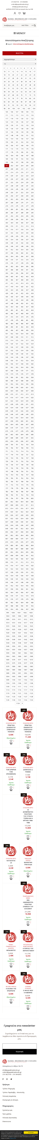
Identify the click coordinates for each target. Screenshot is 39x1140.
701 (17, 445)
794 (32, 495)
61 (17, 92)
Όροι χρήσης (6, 1114)
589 (27, 381)
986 (32, 603)
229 (27, 179)
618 (22, 398)
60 (13, 92)
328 (12, 236)
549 (7, 361)
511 (27, 337)
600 (22, 387)
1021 (19, 626)
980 (32, 599)
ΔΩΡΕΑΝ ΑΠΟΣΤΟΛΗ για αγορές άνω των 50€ (19, 9)
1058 (31, 650)
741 (7, 468)
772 (12, 485)
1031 (19, 633)
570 (22, 371)
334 (12, 240)
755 (17, 475)
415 (27, 283)
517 (27, 340)
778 (12, 488)
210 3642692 (24, 2)
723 (7, 458)
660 (22, 421)
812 (32, 505)
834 (22, 518)
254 (32, 192)
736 (12, 465)
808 (12, 505)
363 (7, 256)
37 (17, 82)
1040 (13, 639)
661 (27, 421)
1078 (31, 663)
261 (7, 199)
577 (27, 374)
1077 (25, 663)
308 (32, 223)
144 (22, 132)
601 (27, 387)
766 (12, 482)
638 (32, 408)
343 (27, 243)
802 (12, 502)
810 (22, 505)
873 (7, 542)
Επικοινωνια (6, 1121)
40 (30, 82)
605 (17, 391)
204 (22, 166)
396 (22, 273)
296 (32, 216)
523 (27, 344)
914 (32, 562)
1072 (25, 660)
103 (29, 108)
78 (21, 98)
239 (17, 186)
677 (17, 431)
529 (27, 347)
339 (7, 243)
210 (22, 169)
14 (21, 72)
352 (12, 250)
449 (17, 303)
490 (12, 327)
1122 (25, 693)
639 (7, 411)
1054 (7, 650)
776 (32, 485)
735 (7, 465)
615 (7, 398)
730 (12, 461)
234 (22, 182)
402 (22, 277)
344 (32, 243)
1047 (25, 643)
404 (32, 277)
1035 (13, 636)
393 (7, 273)
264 (22, 199)
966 (22, 592)
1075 (13, 663)
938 (32, 576)
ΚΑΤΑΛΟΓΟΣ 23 (11, 862)
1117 (25, 690)
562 (12, 367)
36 (13, 82)
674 (32, 428)
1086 (19, 670)
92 (13, 105)
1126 (19, 697)
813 (7, 508)
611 (17, 394)
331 (27, 236)
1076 (19, 663)
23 (26, 75)
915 (7, 566)
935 (17, 576)
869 (17, 539)
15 (26, 72)
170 (32, 145)
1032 (25, 633)
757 (27, 475)
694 (12, 441)
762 (22, 478)
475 (27, 317)
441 (7, 300)
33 (34, 78)
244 (12, 189)
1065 (13, 656)
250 (12, 192)
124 (12, 122)
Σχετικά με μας (7, 1110)
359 (17, 253)
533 (17, 350)
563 (17, 367)
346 (12, 246)
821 (17, 512)
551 (17, 361)
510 (22, 337)
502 (12, 334)
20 (13, 75)
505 (27, 334)
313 (27, 226)
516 (22, 340)
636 (22, 408)
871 (27, 539)
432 (22, 293)
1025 (13, 629)
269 (17, 203)
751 (27, 471)
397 (27, 273)
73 (34, 95)
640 (12, 411)
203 (17, 166)
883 (27, 545)
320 (32, 229)
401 (17, 277)
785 (17, 492)
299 (17, 219)
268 (12, 203)
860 (32, 532)
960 (22, 589)
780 (22, 488)
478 (12, 320)
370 (12, 260)
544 (12, 357)
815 (17, 508)
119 (17, 119)
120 (22, 119)
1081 (19, 666)
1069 (7, 660)
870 (22, 539)
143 (17, 132)
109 (27, 112)
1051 (19, 646)
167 (17, 145)
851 (17, 529)
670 (12, 428)
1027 (25, 629)
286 (12, 213)
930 (22, 572)
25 (34, 75)
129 (7, 125)
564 (22, 367)
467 (17, 313)
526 (12, 347)
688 (12, 438)
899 (17, 555)
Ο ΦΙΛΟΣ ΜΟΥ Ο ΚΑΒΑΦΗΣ (28, 991)
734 (32, 461)
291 (7, 216)
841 (27, 522)
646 (12, 414)
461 (17, 310)
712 (12, 451)
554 (32, 361)
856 (12, 532)
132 (22, 125)
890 (32, 549)
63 (26, 92)
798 (22, 498)
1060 (13, 653)
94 (21, 105)
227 (17, 179)
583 (27, 377)
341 (17, 243)
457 (27, 307)
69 (17, 95)
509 (17, 337)
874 (12, 542)
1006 (19, 616)
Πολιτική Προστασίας (9, 1118)
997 (27, 609)
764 (32, 478)
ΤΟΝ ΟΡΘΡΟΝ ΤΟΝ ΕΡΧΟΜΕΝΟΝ (11, 772)
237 (7, 186)
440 (32, 297)
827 (17, 515)
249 (7, 192)
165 (7, 145)
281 (17, 209)
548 (32, 357)
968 (32, 592)
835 (27, 518)
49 (34, 85)
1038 (31, 636)
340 (12, 243)
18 (4, 75)
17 (34, 72)
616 (12, 398)
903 (7, 559)
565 (27, 367)
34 (4, 82)
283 (27, 209)
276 (22, 206)
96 (30, 105)
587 (17, 381)
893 (17, 552)
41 (34, 82)
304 (12, 223)
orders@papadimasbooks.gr (20, 4)
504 (22, 334)
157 (27, 139)
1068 (31, 656)
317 (17, 229)
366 (22, 256)
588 (22, 381)
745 (27, 468)
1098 (31, 676)
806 (32, 502)
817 (27, 508)
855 (7, 532)
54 (21, 88)
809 (17, 505)
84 (13, 102)
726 (22, 458)
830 (32, 515)
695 (17, 441)
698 (32, 441)
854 (32, 529)
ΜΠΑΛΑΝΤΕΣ (11, 950)
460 (12, 310)
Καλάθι (24, 13)
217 (27, 172)
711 (7, 451)
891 (7, 552)
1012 (25, 619)
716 (32, 451)
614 (32, 394)
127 (27, 122)
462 (22, 310)
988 (12, 606)
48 (30, 85)
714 (22, 451)
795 (7, 498)
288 (22, 213)
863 (17, 535)
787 (27, 492)
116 (32, 115)
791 (17, 495)
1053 (31, 646)
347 (17, 246)
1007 (25, 616)
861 (7, 535)
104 (34, 108)
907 (27, 559)
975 (7, 599)
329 (17, 236)
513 (7, 340)
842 (32, 522)
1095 (13, 676)
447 (7, 303)
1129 (7, 700)
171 (7, 149)
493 (27, 327)
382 (12, 266)
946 (12, 582)
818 (32, 508)
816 (22, 508)
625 (27, 401)
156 (22, 139)
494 (32, 327)
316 (12, 229)
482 (32, 320)
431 (17, 293)
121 (27, 119)
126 (22, 122)
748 (12, 471)
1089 (7, 673)
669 (7, 428)
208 (12, 169)
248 (32, 189)
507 (7, 337)
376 (12, 263)
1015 (13, 623)
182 (32, 152)
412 (12, 283)
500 (32, 330)
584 (32, 377)
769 (27, 482)
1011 (19, 619)
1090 (13, 673)
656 (32, 418)
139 (27, 129)
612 (22, 394)
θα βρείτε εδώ (13, 1138)
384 (22, 266)
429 (7, 293)
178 (12, 152)
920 (32, 566)
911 (17, 562)
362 (32, 253)
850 (12, 529)
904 (12, 559)
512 (32, 337)
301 (27, 219)
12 (13, 72)
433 (27, 293)
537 (7, 354)
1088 (31, 670)
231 (7, 182)
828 (22, 515)
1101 (19, 680)
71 (26, 95)
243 (7, 189)
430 (12, 293)
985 (27, 603)
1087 (25, 670)
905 (17, 559)
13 (17, 72)
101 (18, 108)
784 (12, 492)
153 (7, 139)
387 (7, 270)
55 (26, 88)
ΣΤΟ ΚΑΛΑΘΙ (11, 743)
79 (26, 98)
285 (7, 213)
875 (17, 542)
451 (27, 303)
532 (12, 350)
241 (27, 186)
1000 (13, 613)
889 (27, 549)
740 (32, 465)
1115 (13, 690)
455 (17, 307)
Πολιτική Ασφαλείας (9, 1096)
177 (7, 152)
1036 (19, 636)
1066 (19, 656)
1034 (7, 636)
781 (27, 488)
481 (27, 320)
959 (17, 589)
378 (22, 263)
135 (7, 129)
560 (32, 364)
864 (22, 535)
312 (22, 226)
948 (22, 582)
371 (17, 260)
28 (13, 78)
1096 (19, 676)
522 (22, 344)
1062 (25, 653)
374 (32, 260)
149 (17, 135)
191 (17, 159)
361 (27, 253)
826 (12, 515)
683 (17, 434)
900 (22, 555)
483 (7, 324)
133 (27, 125)
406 (12, 280)
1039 (7, 639)
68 (13, 95)
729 (7, 461)
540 (22, 354)
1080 (13, 666)
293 (17, 216)
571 (27, 371)
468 (22, 313)
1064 (7, 656)
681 (7, 434)
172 (12, 149)
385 (27, 266)
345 (7, 246)
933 (7, 576)
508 (12, 337)
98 (4, 108)
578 (32, 374)
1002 (25, 613)
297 (7, 219)
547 (27, 357)
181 (27, 152)
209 (17, 169)
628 (12, 404)
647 (17, 414)
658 (12, 421)
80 (30, 98)
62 (21, 92)
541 (27, 354)
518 (32, 340)
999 (7, 613)
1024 (7, 629)
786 (22, 492)
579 (7, 377)
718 (12, 455)
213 (7, 172)
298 (12, 219)
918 (22, 566)
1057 (25, 650)
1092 (25, 673)
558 (22, 364)
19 (9, 75)
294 (22, 216)
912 (22, 562)
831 (7, 518)
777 (7, 488)
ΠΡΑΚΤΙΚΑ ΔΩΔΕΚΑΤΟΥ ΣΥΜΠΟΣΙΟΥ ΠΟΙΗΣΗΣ (11, 728)
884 (32, 545)
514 (12, 340)
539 (17, 354)
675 (7, 431)
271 (27, 203)
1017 (25, 623)
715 (27, 451)
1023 (31, 626)
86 (21, 102)
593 (17, 384)
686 (32, 434)
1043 (31, 639)
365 (17, 256)
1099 (7, 680)
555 (7, 364)
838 (12, 522)
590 (32, 381)
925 (27, 569)
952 (12, 586)
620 (32, 398)
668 (32, 424)
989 (17, 606)
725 (17, 458)
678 (22, 431)
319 (27, 229)
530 (32, 347)
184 (12, 156)
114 (22, 115)
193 (27, 159)
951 (7, 586)
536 (32, 350)
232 (12, 182)
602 (32, 387)
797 (17, 498)
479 (17, 320)
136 (12, 129)
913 (27, 562)
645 (7, 414)
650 (32, 414)
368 (32, 256)
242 (32, 186)
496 (12, 330)
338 (32, 240)
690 (22, 438)
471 (7, 317)
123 (7, 122)
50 (4, 88)
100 (13, 108)
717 (7, 455)
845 (17, 525)
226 (12, 179)
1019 (7, 626)
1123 (31, 693)
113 (17, 115)
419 (17, 287)
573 (7, 374)
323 (17, 233)
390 (22, 270)
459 (7, 310)
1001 (19, 613)
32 (30, 78)
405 (7, 280)
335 (17, 240)
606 (22, 391)
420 (22, 287)
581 (17, 377)
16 (30, 72)
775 (27, 485)
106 (12, 112)
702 (22, 445)
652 (12, 418)
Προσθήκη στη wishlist (11, 741)
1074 (7, 663)
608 (32, 391)
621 (7, 401)
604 (12, 391)
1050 (13, 646)
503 (17, 334)
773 (17, 485)
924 (22, 569)
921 (7, 569)
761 (17, 478)
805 (27, 502)
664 (12, 424)
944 (32, 579)
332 (32, 236)
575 (17, 374)
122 (32, 119)
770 (32, 482)
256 (12, 196)
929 (17, 572)
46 (21, 85)
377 (17, 263)
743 (17, 468)
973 (27, 596)
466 (12, 313)
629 (17, 404)
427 (27, 290)
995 (17, 609)
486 (22, 324)
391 (27, 270)
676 (12, 431)
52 (13, 88)
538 (12, 354)
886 (12, 549)
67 (9, 95)
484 (12, 324)
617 (17, 398)
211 (27, 169)
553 (27, 361)
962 (32, 589)
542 (32, 354)
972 (22, 596)
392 (32, 270)
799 (27, 498)
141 (7, 132)
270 (22, 203)
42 (4, 85)
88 (30, 102)
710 (32, 448)
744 (22, 468)
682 (12, 434)
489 (7, 327)
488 (32, 324)
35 (9, 82)
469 (27, 313)
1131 (19, 700)
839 (17, 522)
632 (32, 404)
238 (12, 186)
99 (9, 108)
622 (12, 401)
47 (26, 85)
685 (27, 434)
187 (27, 156)
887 (17, 549)
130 (12, 125)
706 (12, 448)
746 (32, 468)
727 (27, 458)
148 (12, 135)
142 (12, 132)
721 (27, 455)
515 (17, 340)
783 (7, 492)
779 (17, 488)
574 (12, 374)
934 (12, 576)
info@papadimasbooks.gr (20, 7)
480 (22, 320)
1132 (25, 700)
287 (17, 213)
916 (12, 566)
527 (17, 347)
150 (22, 135)
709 (27, 448)
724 (12, 458)
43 (9, 85)
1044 (7, 643)
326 (32, 233)
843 (7, 525)
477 (7, 320)
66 (4, 95)
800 (32, 498)
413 (17, 283)
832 (12, 518)
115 (27, 115)
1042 (25, 639)
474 (22, 317)
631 (27, 404)
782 (32, 488)
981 (7, 603)
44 (13, 85)
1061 (19, 653)
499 (27, 330)
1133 (31, 700)
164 (32, 142)
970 (12, 596)
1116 (19, 690)
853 (27, 529)
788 (32, 492)
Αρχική (9, 44)
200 (32, 162)
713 (17, 451)
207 (7, 169)
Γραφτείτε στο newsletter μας (19, 1027)
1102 (25, 680)
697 (27, 441)
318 (22, 229)
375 (7, 263)
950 (32, 582)
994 (12, 609)
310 (12, 226)
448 (12, 303)
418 (12, 287)
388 (12, 270)
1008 (31, 616)
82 (4, 102)
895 (27, 552)
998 (32, 609)
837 (7, 522)
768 (22, 482)
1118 (31, 690)
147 (7, 135)
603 (7, 391)
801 (7, 502)
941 (17, 579)
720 (22, 455)
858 (22, 532)
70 (21, 95)
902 (32, 555)
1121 (19, 693)
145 (27, 132)
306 (22, 223)
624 (22, 401)
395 (17, 273)
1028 (31, 629)
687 (7, 438)
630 (22, 404)
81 (34, 98)
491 (17, 327)
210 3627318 (15, 2)
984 (22, 603)
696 (22, 441)
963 (7, 592)
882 (22, 545)
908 (32, 559)
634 (12, 408)
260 (32, 196)
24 (30, 75)
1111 (19, 687)
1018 (31, 623)
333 (7, 240)
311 (17, 226)
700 (12, 445)
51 (9, 88)
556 (12, 364)
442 (12, 300)
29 (17, 78)
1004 (7, 616)
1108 (31, 683)
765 (7, 482)
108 (22, 112)
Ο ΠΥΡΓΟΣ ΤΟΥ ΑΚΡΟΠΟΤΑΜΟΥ (28, 950)
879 (7, 545)
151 (27, 135)
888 (22, 549)
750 (22, 471)
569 (17, 371)
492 (22, 327)
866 (32, 535)
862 (12, 535)
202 (12, 166)
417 (7, 287)
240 (22, 186)
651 (7, 418)
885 (7, 549)
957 (7, 589)
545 (17, 357)
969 (7, 596)
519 (7, 344)
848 (32, 525)
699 (7, 445)
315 (7, 229)
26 (4, 78)
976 (12, 599)
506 (32, 334)
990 (22, 606)
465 (7, 313)
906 (22, 559)
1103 (31, 680)
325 (27, 233)
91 (9, 105)
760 (12, 478)
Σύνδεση (15, 13)
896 (32, 552)
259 (27, 196)
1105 (13, 683)
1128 (31, 697)
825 (7, 515)
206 (32, 166)
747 (7, 471)
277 (27, 206)
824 (32, 512)
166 (12, 145)
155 (17, 139)
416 (32, 283)
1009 (7, 619)
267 (7, 203)
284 (32, 209)
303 (7, 223)
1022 (25, 626)
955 (27, 586)
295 (27, 216)
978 (22, 599)
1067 (25, 656)
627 (7, 404)
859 (27, 532)
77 (17, 98)
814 (12, 508)
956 (32, 586)
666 (22, 424)
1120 (13, 693)
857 (17, 532)
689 (17, 438)
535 (27, 350)
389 (17, 270)
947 (17, 582)
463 (27, 310)
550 (12, 361)
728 (32, 458)
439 (27, 297)
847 (27, 525)
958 (12, 589)
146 (32, 132)
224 (32, 176)
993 (7, 609)
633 (7, 408)
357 (7, 253)
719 (17, 455)
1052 (25, 646)
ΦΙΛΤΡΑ (19, 53)
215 (17, 172)
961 (27, 589)
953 (17, 586)
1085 (13, 670)
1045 (13, 643)
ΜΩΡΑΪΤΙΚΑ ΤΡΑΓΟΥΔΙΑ (28, 863)
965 (17, 592)
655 (27, 418)
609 (7, 394)
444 (22, 300)
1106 (19, 683)
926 (32, 569)
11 (9, 72)
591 (7, 384)
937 (27, 576)
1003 (31, 613)
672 (22, 428)
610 (12, 394)
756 (22, 475)
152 (32, 135)
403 (27, 277)
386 (32, 266)
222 (22, 176)
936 (22, 576)
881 (17, 545)
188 (32, 156)
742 (12, 468)
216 (22, 172)
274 (12, 206)
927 (7, 572)
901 (27, 555)
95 (26, 105)
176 (32, 149)
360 (22, 253)
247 (27, 189)
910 (12, 562)
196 (12, 162)
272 (32, 203)
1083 (31, 666)
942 (22, 579)
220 (12, 176)
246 (22, 189)
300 (22, 219)
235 (27, 182)
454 (12, 307)
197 (17, 162)
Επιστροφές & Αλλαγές (10, 1100)
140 (32, 129)
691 (27, 438)
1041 (19, 639)
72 (30, 95)
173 (17, 149)
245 (17, 189)
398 (32, 273)
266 (32, 199)
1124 (7, 697)
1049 (7, 646)
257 (17, 196)
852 (22, 529)
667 (27, 424)
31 (26, 78)
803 (17, 502)
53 (17, 88)
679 (27, 431)
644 (32, 411)
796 (12, 498)
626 (32, 401)
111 (7, 115)
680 (32, 431)
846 (22, 525)
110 (32, 112)
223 (27, 176)
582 (22, 377)
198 (22, 162)
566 (32, 367)
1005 (13, 616)
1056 (19, 650)
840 (22, 522)
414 (22, 283)
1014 (7, 623)
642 (22, 411)
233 (17, 182)
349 (27, 246)
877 (27, 542)
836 (32, 518)
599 (17, 387)
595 (27, 384)
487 (27, 324)
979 (27, 599)
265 (27, 199)
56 (30, 88)
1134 (18, 703)
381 (7, 266)
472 (12, 317)
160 (12, 142)
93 (17, 105)
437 (17, 297)
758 (32, 475)
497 (17, 330)
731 (17, 461)
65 (34, 92)
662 (32, 421)
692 (32, 438)
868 (12, 539)
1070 (13, 660)
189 (7, 159)
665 (17, 424)
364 (12, 256)
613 (27, 394)
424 (12, 290)
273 (7, 206)
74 (4, 98)
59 (9, 92)
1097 (25, 676)
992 (32, 606)
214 (12, 172)
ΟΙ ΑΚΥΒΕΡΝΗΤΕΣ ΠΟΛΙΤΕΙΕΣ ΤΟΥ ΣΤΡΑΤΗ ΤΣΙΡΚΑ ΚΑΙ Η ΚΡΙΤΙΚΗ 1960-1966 (28, 816)
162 (22, 142)
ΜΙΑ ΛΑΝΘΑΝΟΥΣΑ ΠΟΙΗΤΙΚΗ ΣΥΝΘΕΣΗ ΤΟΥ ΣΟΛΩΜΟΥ (28, 904)
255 (7, 196)
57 (34, 88)
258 (22, 196)
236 (32, 182)
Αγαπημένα (19, 13)
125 (17, 122)
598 (12, 387)
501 (7, 334)
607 (27, 391)
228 (22, 179)
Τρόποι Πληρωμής (8, 1089)
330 (22, 236)
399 (7, 277)
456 (22, 307)
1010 (13, 619)
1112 (25, 687)
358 (12, 253)
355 (27, 250)
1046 (19, 643)
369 (7, 260)
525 (7, 347)
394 (12, 273)
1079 (7, 666)
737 (17, 465)
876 (22, 542)
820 (12, 512)
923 (17, 569)
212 (32, 169)
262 (12, 199)
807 (7, 505)
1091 (19, 673)
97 (34, 105)
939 (7, 579)
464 (32, 310)
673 (27, 428)
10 (4, 72)
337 (27, 240)
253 (27, 192)
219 (7, 176)
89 (34, 102)
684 (22, 434)
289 (27, 213)
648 (22, 414)
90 (4, 105)
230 (32, 179)
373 (27, 260)
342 (22, 243)
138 (22, 129)
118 (12, 119)
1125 (13, 697)
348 (22, 246)
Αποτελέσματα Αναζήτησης (23, 44)
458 (32, 307)
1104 (7, 683)
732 (22, 461)
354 (22, 250)
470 (32, 313)
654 (22, 418)
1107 (25, 683)
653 (17, 418)
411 (7, 283)
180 (22, 152)
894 (22, 552)
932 (32, 572)
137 (17, 129)
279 (7, 209)
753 (7, 475)
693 (7, 441)
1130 (13, 700)
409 (27, 280)
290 (32, 213)
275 (17, 206)
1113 (31, 687)
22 (21, 75)
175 (27, 149)
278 (32, 206)
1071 (19, 660)
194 (32, 159)
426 (22, 290)
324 (22, 233)
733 (27, 461)
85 (17, 102)
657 (7, 421)
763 (27, 478)
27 (9, 78)
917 (17, 566)
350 (32, 246)
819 (7, 512)
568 (12, 371)
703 (27, 445)
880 (12, 545)
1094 (7, 676)
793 (27, 495)
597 (7, 387)
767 (17, 482)
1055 (13, 650)
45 (17, 85)
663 (7, 424)
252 (22, 192)
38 (21, 82)
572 (32, 371)
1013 (31, 619)
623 (17, 401)
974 (32, 596)
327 (7, 236)
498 (22, 330)
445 (27, 300)
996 (22, 609)
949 (27, 582)
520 (12, 344)
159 (7, 142)
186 (22, 156)
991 (27, 606)
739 (27, 465)
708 (22, 448)
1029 (7, 633)
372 (22, 260)
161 (17, 142)
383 (17, 266)
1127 (25, 697)
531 (7, 350)
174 (22, 149)
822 (22, 512)
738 (22, 465)
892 (12, 552)
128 (32, 122)
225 (7, 179)
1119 (7, 693)
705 (7, 448)
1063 (31, 653)
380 (32, 263)
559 (27, 364)
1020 (13, 626)
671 (17, 428)
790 (12, 495)
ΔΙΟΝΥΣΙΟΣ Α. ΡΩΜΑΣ (28, 771)
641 (17, 411)
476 (32, 317)
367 (27, 256)
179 (17, 152)
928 (12, 572)
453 (7, 307)
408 (22, 280)
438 (22, 297)
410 (32, 280)
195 (7, 162)
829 (27, 515)
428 (32, 290)
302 (32, 219)
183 (7, 156)
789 (7, 495)
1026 (19, 629)
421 (27, 287)
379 (27, 263)
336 (22, 240)
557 (17, 364)
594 (22, 384)
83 (9, 102)
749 (17, 471)
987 (7, 606)
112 (12, 115)
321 (7, 233)
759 (7, 478)
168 (22, 145)
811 (27, 505)
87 (26, 102)
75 (9, 98)
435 (7, 297)
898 (12, 555)
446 (32, 300)
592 (12, 384)
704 (32, 445)
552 (22, 361)
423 (7, 290)
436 (12, 297)
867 (7, 539)
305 (17, 223)
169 (27, 145)
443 (17, 300)
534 (22, 350)
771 (7, 485)
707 (17, 448)
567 (7, 371)
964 (12, 592)
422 (32, 287)
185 (17, 156)
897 (7, 555)
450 (22, 303)
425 (17, 290)
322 (12, 233)
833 (17, 518)
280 (12, 209)
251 (17, 192)
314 (32, 226)
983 (17, 603)
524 (32, 344)
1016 (19, 623)
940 (12, 579)
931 (27, 572)
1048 (31, 643)
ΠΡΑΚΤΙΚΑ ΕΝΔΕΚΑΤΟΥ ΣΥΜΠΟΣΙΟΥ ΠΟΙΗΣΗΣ (28, 728)
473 (17, 317)
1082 (25, 666)
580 (12, 377)
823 (27, 512)
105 (7, 112)
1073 (31, 660)
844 (12, 525)
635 (17, 408)
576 (22, 374)
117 (7, 119)
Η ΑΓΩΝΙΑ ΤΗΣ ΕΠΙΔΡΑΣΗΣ (11, 990)
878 (32, 542)
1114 (7, 690)
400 (12, 277)
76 (13, 98)
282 (22, 209)
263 (17, 199)
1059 (7, 653)
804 (22, 502)
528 (22, 347)
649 (27, 414)
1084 (7, 670)
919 (27, 566)
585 (7, 381)
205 (27, 166)
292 (12, 216)
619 (27, 398)
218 (32, 172)
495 (7, 330)
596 (32, 384)
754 (12, 475)
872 (32, 539)
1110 (13, 687)
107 (17, 112)
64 (30, 92)
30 (21, 78)
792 (22, 495)
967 (27, 592)
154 (12, 139)
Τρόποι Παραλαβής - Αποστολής (13, 1092)
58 (4, 92)
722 (32, 455)
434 (32, 293)
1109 (7, 687)
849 (7, 529)
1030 (13, 633)
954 (22, 586)
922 (12, 569)
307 (27, 223)
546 (22, 357)
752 (32, 471)
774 (22, 485)
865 (27, 535)
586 (12, 381)
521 (17, 344)
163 (27, 142)
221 (17, 176)
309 (7, 226)
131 (17, 125)
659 (17, 421)
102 (23, 108)
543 (7, 357)
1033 (31, 633)
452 (32, 303)
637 (27, 408)
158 (32, 139)
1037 (25, 636)
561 (7, 367)
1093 (31, 673)
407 (17, 280)
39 (26, 82)
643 (27, 411)
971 (17, 596)
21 (17, 75)
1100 (13, 680)
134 (32, 125)
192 (22, 159)
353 (17, 250)
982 (12, 603)
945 (7, 582)
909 (7, 562)
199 (27, 162)
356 (32, 250)
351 (7, 250)
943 (27, 579)
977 (17, 599)
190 (12, 159)
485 (17, 324)
